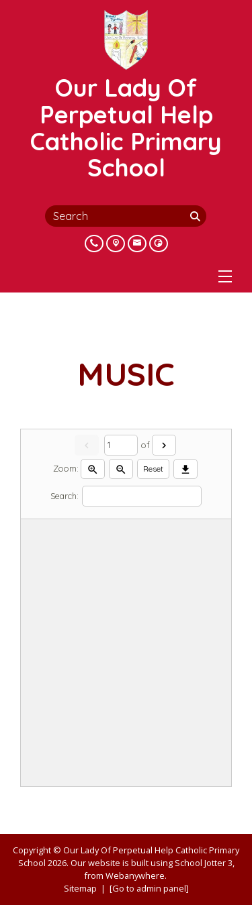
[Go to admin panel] (149, 888)
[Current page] (121, 445)
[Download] (185, 469)
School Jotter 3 (204, 863)
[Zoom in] (93, 469)
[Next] (164, 445)
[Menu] (225, 276)
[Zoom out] (121, 469)
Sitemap (80, 888)
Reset (153, 469)
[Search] (196, 216)
